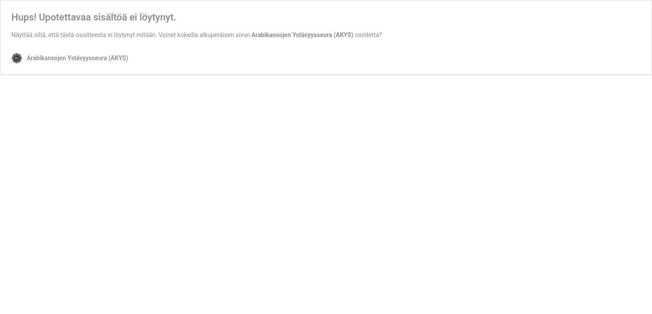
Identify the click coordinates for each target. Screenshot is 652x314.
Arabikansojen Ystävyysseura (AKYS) (303, 34)
